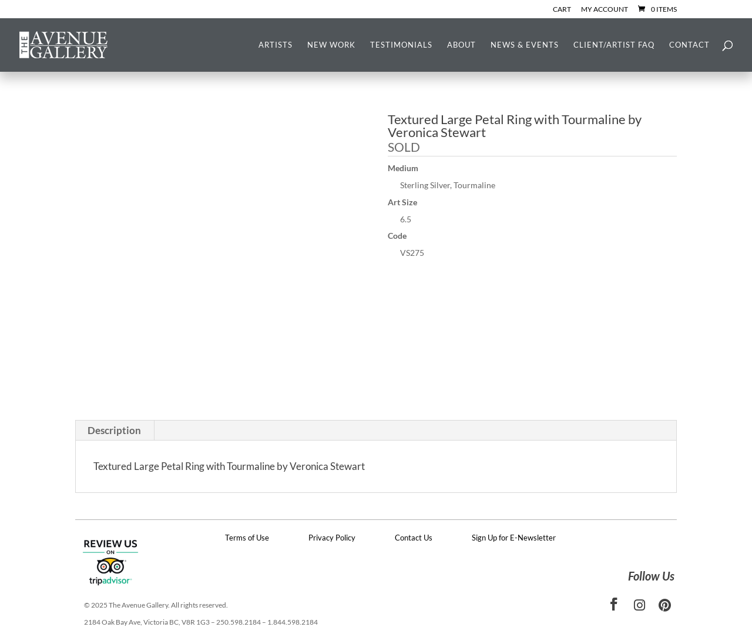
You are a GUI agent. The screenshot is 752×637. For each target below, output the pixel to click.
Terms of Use (247, 537)
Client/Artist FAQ (613, 45)
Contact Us (413, 537)
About (461, 45)
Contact (689, 45)
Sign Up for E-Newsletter (514, 537)
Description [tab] (114, 430)
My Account (604, 10)
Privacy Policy (331, 537)
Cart (562, 10)
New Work (331, 45)
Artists (275, 45)
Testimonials (401, 45)
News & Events (525, 45)
